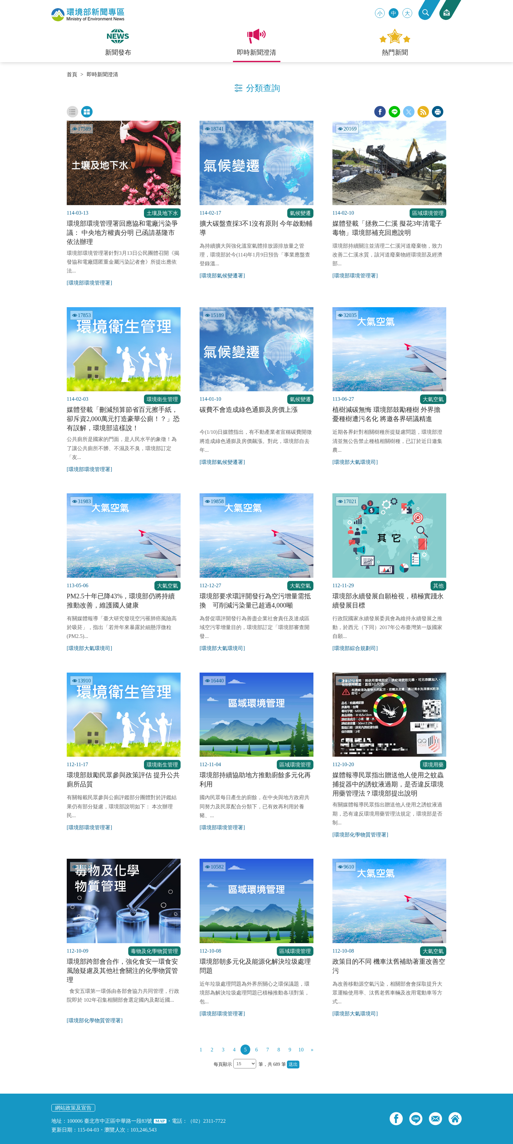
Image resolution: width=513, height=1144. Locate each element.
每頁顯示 (223, 1064)
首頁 (72, 74)
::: (2, 2)
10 (301, 1049)
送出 (293, 1064)
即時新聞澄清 (102, 74)
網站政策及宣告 (73, 1108)
